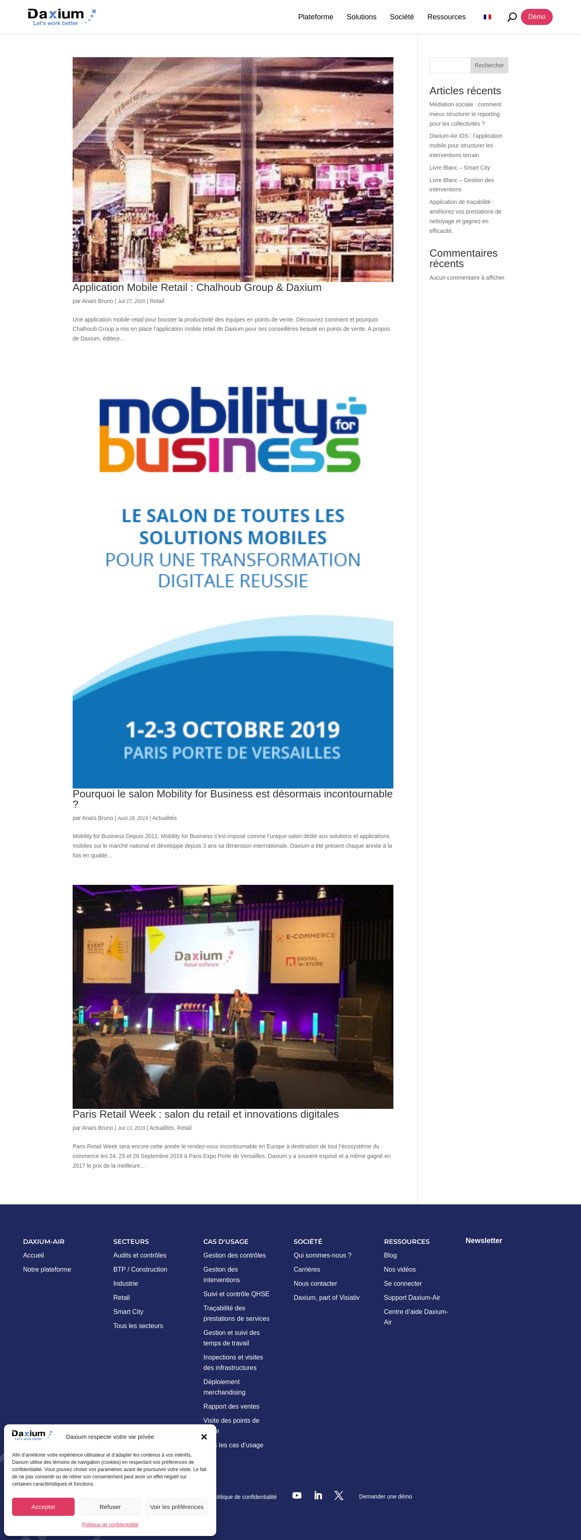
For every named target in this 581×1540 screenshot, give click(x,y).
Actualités (164, 818)
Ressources (446, 17)
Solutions (361, 17)
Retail (157, 301)
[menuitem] (487, 17)
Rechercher (489, 65)
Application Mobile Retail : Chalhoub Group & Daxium (197, 287)
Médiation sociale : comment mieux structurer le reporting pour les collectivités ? (465, 114)
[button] (204, 1437)
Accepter (43, 1506)
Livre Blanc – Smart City (460, 167)
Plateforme (315, 17)
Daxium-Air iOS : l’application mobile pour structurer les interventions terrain (466, 145)
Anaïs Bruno (97, 301)
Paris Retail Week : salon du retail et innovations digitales (206, 1114)
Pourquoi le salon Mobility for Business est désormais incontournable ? (233, 799)
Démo (536, 16)
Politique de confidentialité (110, 1525)
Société (402, 17)
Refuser (110, 1506)
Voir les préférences (177, 1506)
